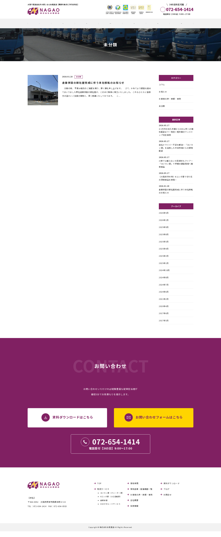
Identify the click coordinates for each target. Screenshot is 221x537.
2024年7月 (164, 289)
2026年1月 (164, 222)
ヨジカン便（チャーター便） (112, 499)
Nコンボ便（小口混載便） (111, 502)
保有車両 (134, 489)
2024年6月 (164, 296)
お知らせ (163, 91)
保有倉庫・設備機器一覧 (141, 494)
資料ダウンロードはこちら (72, 423)
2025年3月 (164, 259)
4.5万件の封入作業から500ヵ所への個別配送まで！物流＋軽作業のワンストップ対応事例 (176, 131)
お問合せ (168, 500)
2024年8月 (164, 282)
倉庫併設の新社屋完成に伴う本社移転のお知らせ (176, 191)
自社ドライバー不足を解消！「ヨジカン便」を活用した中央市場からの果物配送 (176, 147)
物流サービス (103, 494)
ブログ (167, 494)
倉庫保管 (104, 506)
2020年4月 (164, 311)
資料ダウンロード (172, 489)
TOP (99, 489)
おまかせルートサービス (110, 510)
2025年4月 (164, 252)
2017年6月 (164, 319)
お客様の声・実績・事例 (170, 99)
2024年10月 (164, 274)
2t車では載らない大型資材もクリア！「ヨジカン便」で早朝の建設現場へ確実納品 (176, 164)
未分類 (162, 106)
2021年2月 (164, 304)
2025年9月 (164, 230)
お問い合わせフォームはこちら (159, 423)
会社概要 (134, 506)
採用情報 (134, 511)
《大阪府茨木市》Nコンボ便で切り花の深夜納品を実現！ (176, 178)
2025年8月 (164, 237)
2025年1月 (164, 267)
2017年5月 (164, 326)
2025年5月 (164, 245)
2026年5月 (164, 215)
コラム (162, 84)
